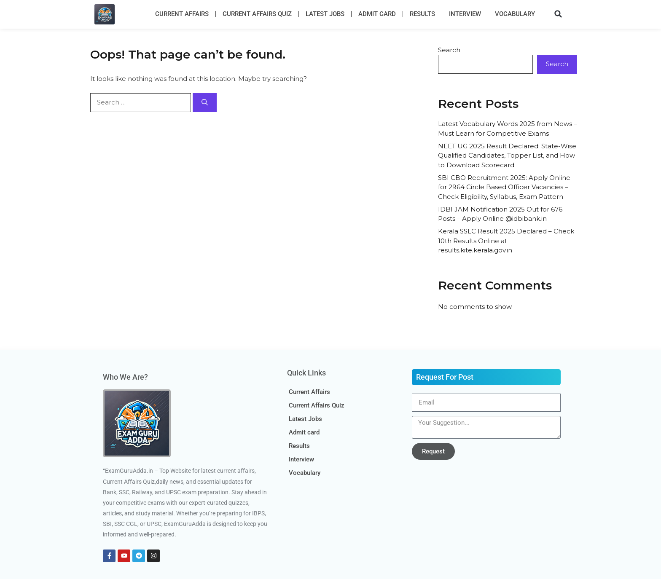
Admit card (377, 14)
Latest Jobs (325, 14)
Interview (465, 14)
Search (449, 50)
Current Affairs (182, 14)
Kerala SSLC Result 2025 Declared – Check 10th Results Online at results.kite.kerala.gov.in (506, 240)
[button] (558, 14)
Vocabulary (515, 14)
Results (422, 14)
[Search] (205, 102)
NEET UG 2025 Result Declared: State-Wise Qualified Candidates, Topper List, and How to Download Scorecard (507, 155)
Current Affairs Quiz (257, 14)
